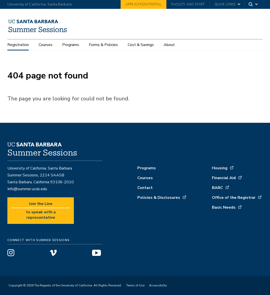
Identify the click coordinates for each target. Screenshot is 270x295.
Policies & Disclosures (158, 197)
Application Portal (143, 4)
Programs (70, 44)
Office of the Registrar (233, 197)
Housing (219, 168)
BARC (217, 187)
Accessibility (158, 285)
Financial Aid (224, 178)
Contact (145, 187)
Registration (18, 44)
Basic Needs (224, 207)
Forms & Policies (103, 44)
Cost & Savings (141, 44)
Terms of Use (135, 285)
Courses (45, 44)
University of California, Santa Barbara (39, 4)
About (169, 44)
